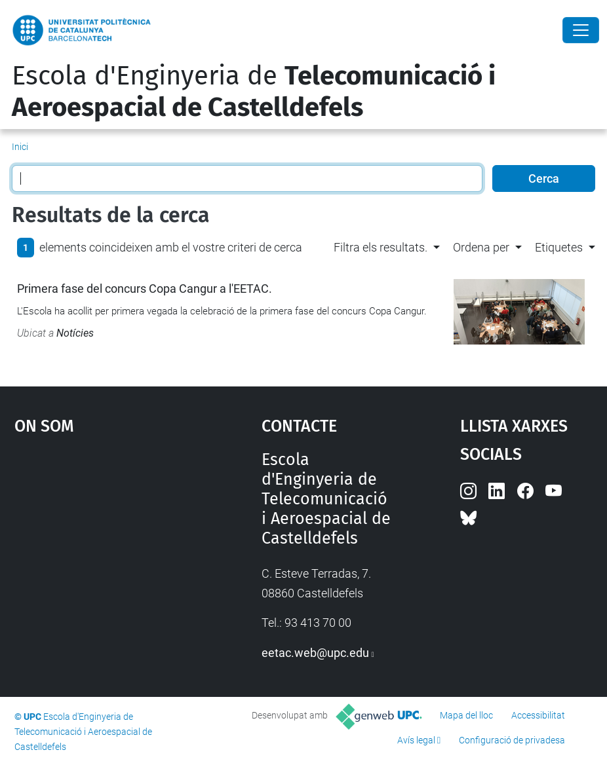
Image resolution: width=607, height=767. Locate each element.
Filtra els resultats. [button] (380, 247)
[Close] (580, 30)
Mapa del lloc (466, 715)
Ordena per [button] (481, 247)
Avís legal (416, 740)
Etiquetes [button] (559, 247)
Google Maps (105, 548)
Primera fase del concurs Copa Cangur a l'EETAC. (144, 288)
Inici (20, 146)
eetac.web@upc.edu (315, 653)
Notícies (75, 333)
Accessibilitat (538, 715)
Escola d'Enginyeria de (254, 91)
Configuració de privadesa (512, 740)
